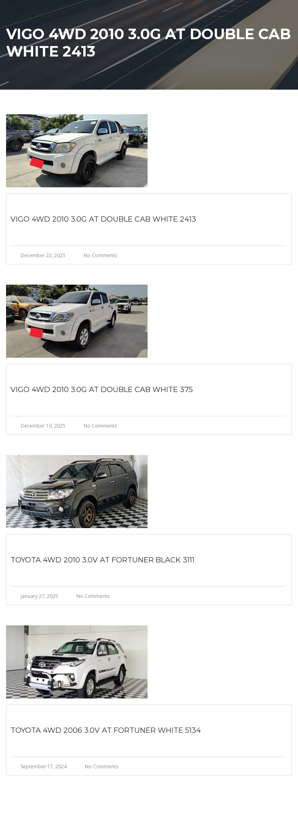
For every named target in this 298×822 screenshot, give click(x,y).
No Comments (100, 255)
